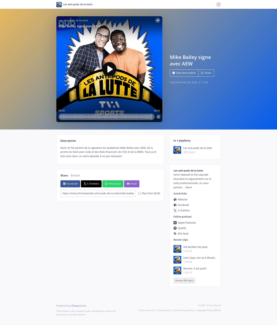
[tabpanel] (110, 152)
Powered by (71, 305)
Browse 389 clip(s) (184, 280)
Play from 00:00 (149, 193)
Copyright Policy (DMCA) (209, 310)
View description (184, 72)
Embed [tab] (75, 175)
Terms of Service (146, 310)
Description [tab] (68, 141)
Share (206, 72)
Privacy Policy (163, 310)
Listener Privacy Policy (183, 310)
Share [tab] (64, 175)
